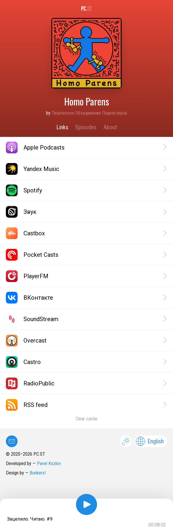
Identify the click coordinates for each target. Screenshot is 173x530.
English (150, 441)
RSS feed (86, 405)
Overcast (86, 340)
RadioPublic (86, 383)
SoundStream (86, 319)
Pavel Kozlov (49, 463)
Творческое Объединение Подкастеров (89, 113)
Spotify (86, 190)
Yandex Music (86, 169)
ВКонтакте (86, 298)
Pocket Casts (86, 255)
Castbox (86, 233)
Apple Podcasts (86, 147)
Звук (86, 212)
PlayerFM (86, 276)
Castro (86, 362)
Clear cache (86, 419)
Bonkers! (38, 473)
